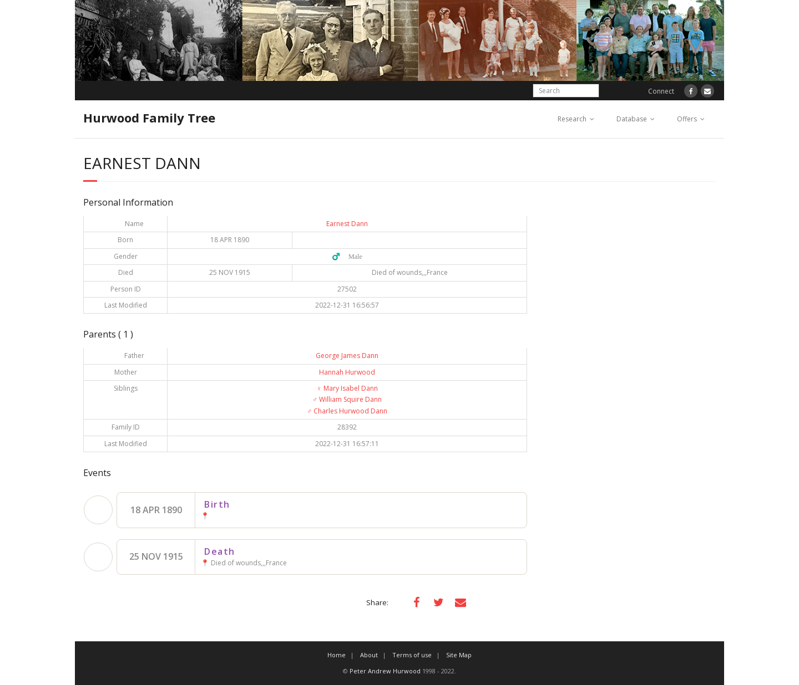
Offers (687, 119)
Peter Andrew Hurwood (385, 671)
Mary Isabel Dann (347, 388)
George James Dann (347, 355)
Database (631, 119)
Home (336, 655)
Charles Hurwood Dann (347, 411)
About (369, 655)
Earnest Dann (347, 223)
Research (572, 119)
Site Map (459, 655)
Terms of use (412, 655)
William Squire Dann (347, 399)
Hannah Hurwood (347, 372)
